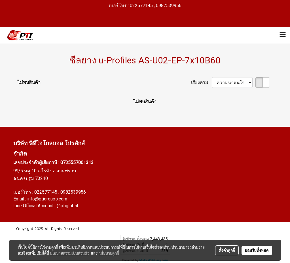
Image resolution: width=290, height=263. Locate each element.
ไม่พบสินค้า (29, 82)
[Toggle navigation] (282, 35)
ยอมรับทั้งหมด (257, 250)
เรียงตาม (201, 82)
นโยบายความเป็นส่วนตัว (69, 253)
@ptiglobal (67, 205)
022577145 (46, 192)
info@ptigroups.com (47, 199)
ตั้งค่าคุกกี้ (227, 250)
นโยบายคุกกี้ (109, 253)
